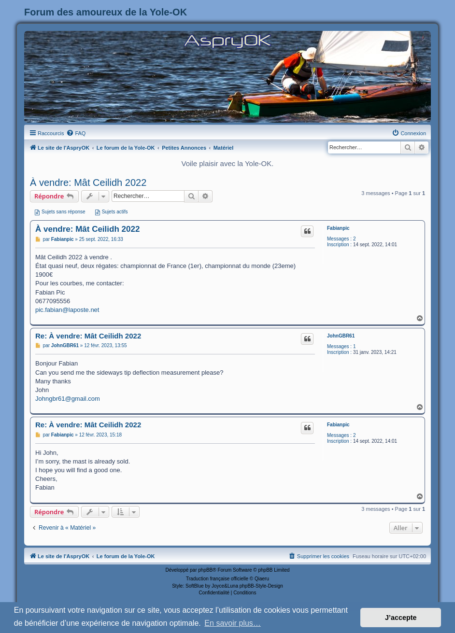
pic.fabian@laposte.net (67, 309)
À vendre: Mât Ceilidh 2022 (88, 182)
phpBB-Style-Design (261, 586)
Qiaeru (262, 578)
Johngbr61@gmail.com (67, 398)
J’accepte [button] (401, 617)
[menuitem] (75, 133)
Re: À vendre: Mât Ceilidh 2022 (88, 336)
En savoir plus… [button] (232, 623)
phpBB (205, 570)
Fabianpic (338, 228)
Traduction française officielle (217, 578)
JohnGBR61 (341, 335)
